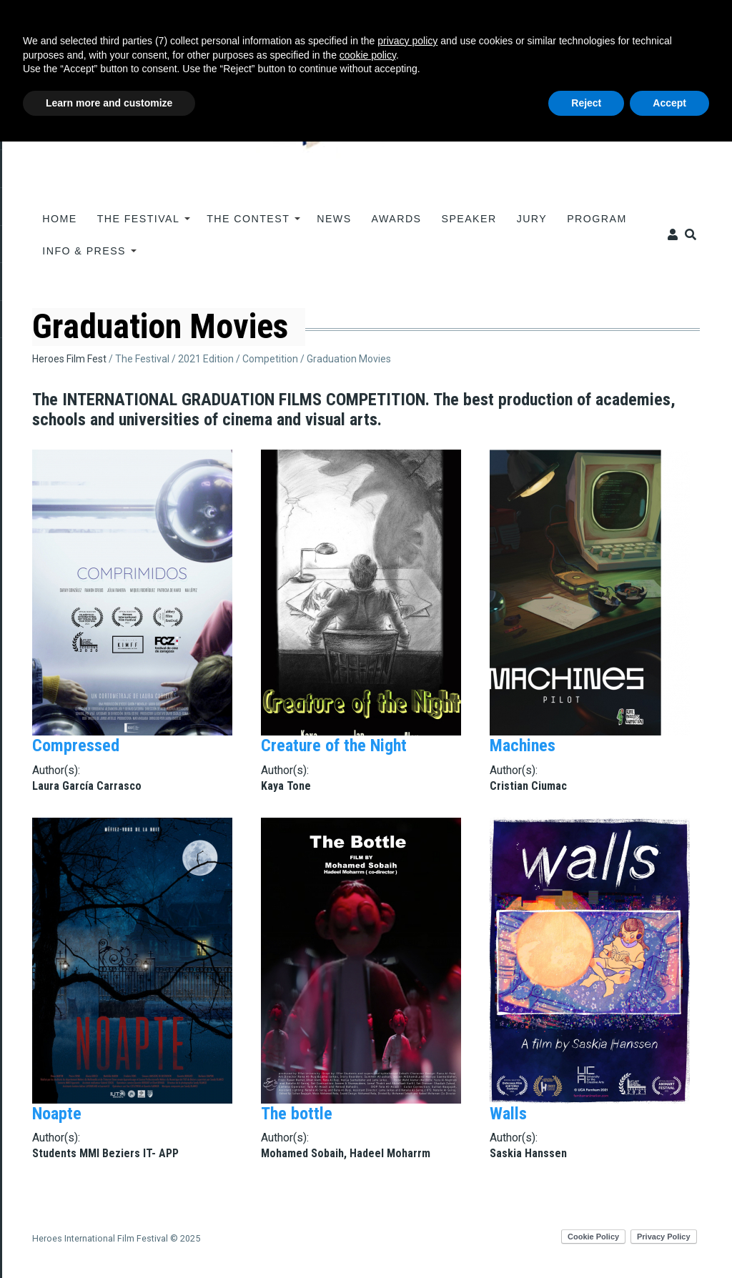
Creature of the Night (334, 745)
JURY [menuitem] (532, 218)
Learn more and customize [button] (109, 103)
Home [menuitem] (59, 218)
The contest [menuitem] (248, 223)
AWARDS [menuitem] (397, 218)
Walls (508, 1114)
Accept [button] (669, 103)
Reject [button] (586, 103)
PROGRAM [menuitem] (596, 218)
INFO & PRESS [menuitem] (84, 256)
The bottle (296, 1114)
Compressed (75, 745)
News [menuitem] (334, 218)
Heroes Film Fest (69, 359)
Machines (522, 745)
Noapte (56, 1114)
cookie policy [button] (368, 55)
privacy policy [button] (407, 40)
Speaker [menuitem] (469, 218)
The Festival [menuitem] (139, 223)
